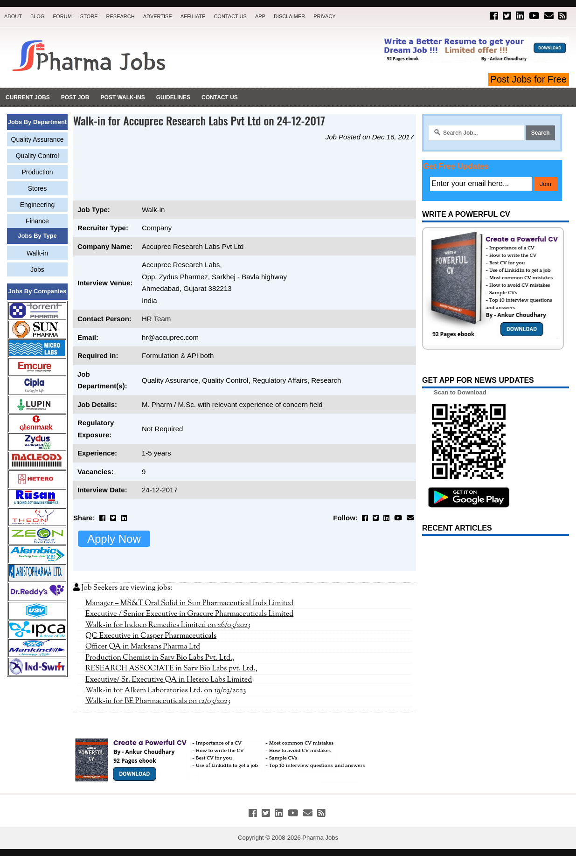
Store (89, 16)
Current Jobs (28, 97)
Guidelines (173, 97)
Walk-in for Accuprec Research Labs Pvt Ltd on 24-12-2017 (199, 120)
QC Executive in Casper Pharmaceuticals (150, 636)
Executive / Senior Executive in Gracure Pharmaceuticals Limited (189, 614)
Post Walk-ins (122, 97)
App (260, 16)
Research (120, 16)
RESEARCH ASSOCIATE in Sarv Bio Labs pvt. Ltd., (171, 668)
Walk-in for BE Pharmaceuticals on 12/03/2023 (157, 701)
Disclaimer (289, 16)
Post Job (75, 97)
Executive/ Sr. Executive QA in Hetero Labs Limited (168, 680)
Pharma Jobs (320, 837)
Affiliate (193, 16)
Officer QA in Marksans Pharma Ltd (142, 647)
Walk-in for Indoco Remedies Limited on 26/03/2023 (167, 625)
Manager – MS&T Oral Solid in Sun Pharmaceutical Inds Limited (189, 603)
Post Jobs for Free (529, 79)
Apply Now (114, 538)
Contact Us (230, 16)
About (13, 16)
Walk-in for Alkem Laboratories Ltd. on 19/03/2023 (165, 690)
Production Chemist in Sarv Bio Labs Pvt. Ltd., (159, 658)
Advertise (157, 16)
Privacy (324, 16)
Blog (37, 16)
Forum (62, 16)
